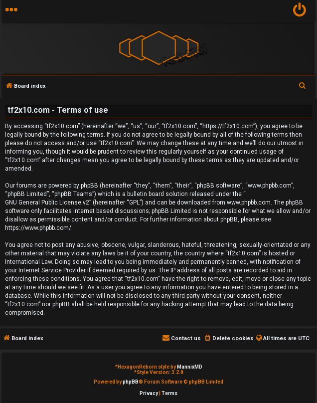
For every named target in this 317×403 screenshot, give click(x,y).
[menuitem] (300, 11)
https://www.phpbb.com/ (38, 227)
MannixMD (189, 367)
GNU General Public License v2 (47, 202)
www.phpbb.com (249, 202)
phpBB (131, 382)
